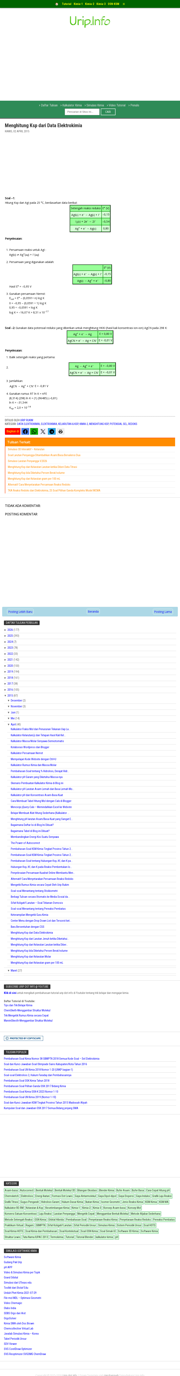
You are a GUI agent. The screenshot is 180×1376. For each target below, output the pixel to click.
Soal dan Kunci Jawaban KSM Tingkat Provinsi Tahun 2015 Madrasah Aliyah (45, 1102)
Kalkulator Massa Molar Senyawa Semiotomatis (37, 741)
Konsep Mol (134, 1207)
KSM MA (163, 1201)
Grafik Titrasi (11, 1201)
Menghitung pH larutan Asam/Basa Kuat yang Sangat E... (42, 819)
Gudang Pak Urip (13, 1262)
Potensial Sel (118, 423)
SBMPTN (40, 1225)
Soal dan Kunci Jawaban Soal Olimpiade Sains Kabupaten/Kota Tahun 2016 (45, 1064)
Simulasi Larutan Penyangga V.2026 (27, 461)
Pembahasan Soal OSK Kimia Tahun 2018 (26, 1080)
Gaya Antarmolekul (85, 1196)
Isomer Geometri (110, 1201)
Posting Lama (163, 612)
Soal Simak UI (107, 1231)
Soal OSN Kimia (89, 1231)
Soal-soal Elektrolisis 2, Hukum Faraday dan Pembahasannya (37, 1075)
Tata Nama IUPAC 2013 (35, 1237)
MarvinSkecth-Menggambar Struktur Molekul (28, 1020)
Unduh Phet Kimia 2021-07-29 (20, 1292)
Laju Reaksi (45, 1213)
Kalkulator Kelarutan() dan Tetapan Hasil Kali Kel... (38, 735)
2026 (10, 629)
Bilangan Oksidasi (87, 1190)
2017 (10, 683)
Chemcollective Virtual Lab (18, 1328)
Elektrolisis (27, 1196)
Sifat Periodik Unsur (85, 1225)
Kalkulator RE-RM (14, 1207)
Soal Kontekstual (69, 1231)
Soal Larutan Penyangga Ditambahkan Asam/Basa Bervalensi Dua (44, 455)
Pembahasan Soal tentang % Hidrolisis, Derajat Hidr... (40, 771)
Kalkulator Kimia (72, 105)
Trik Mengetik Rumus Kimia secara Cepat (26, 1015)
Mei (13, 718)
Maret (14, 970)
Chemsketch (12, 1196)
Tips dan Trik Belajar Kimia (18, 1005)
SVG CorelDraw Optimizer (18, 1348)
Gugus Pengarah (30, 1201)
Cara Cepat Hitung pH (158, 1190)
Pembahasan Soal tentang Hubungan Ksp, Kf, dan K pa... (42, 860)
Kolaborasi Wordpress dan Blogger (30, 747)
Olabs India (10, 1308)
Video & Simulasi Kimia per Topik (22, 1272)
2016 (10, 689)
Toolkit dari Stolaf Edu (16, 1287)
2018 (10, 677)
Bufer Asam (123, 1190)
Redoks (132, 423)
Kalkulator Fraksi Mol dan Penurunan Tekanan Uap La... (40, 729)
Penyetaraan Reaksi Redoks (135, 1219)
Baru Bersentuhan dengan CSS (27, 926)
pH (116, 1237)
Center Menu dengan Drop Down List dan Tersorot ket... (41, 920)
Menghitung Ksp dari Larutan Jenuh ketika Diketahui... (40, 938)
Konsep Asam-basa (114, 1207)
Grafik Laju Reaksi (162, 1196)
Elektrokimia (49, 423)
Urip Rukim (26, 420)
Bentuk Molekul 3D (65, 1190)
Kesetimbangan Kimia (57, 1207)
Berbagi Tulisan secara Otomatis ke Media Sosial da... (40, 896)
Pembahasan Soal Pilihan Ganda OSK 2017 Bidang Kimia (35, 1086)
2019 (10, 671)
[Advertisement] (104, 70)
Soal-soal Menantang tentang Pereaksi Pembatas (38, 908)
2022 (10, 653)
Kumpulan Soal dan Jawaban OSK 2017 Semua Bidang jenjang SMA (41, 1108)
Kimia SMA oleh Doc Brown (19, 1323)
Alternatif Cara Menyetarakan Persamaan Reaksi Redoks (39, 484)
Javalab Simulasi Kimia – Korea (21, 1333)
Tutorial (70, 1237)
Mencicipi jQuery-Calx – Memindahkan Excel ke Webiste (41, 807)
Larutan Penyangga (64, 1213)
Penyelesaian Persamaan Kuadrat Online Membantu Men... (43, 872)
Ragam (30, 1225)
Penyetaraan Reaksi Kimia (103, 1219)
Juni (13, 712)
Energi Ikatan (42, 1196)
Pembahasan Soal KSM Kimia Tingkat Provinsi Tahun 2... (42, 848)
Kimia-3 (97, 1207)
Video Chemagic (13, 1303)
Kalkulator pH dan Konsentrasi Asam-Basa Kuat (37, 795)
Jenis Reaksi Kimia (132, 1201)
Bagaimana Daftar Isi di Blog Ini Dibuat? (32, 824)
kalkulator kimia (104, 1237)
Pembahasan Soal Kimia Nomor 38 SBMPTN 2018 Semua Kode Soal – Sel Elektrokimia (51, 1058)
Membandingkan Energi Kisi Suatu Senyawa (35, 836)
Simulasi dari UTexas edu (18, 1282)
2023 (10, 647)
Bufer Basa (138, 1190)
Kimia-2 (84, 423)
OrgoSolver (10, 1318)
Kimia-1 (76, 1207)
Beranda (93, 611)
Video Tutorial (117, 105)
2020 (10, 665)
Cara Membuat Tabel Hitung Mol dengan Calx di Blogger (41, 801)
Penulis (134, 105)
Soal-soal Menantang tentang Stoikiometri (34, 890)
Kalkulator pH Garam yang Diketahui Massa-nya (37, 777)
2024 (10, 641)
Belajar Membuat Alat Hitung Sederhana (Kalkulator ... (40, 812)
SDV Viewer (10, 1343)
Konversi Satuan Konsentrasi (21, 1213)
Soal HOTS (149, 1225)
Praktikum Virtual (14, 1225)
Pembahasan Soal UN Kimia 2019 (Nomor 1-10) (30, 1097)
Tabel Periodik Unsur (15, 1338)
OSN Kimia (40, 1219)
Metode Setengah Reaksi (18, 1219)
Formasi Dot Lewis (62, 1196)
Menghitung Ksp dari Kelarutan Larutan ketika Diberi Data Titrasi (42, 466)
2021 (10, 659)
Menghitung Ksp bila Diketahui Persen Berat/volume (36, 472)
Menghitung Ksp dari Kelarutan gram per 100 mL (34, 478)
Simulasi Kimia (95, 105)
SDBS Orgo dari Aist (15, 1313)
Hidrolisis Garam (50, 1201)
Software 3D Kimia (128, 1231)
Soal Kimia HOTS (14, 1231)
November (17, 706)
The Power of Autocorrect (25, 843)
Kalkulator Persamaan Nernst (27, 753)
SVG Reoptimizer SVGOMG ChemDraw (25, 1354)
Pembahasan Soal (76, 1219)
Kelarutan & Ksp (68, 423)
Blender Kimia (106, 1190)
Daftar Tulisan (49, 105)
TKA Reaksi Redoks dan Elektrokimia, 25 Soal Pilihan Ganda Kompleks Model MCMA (54, 490)
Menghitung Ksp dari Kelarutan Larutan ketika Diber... (39, 944)
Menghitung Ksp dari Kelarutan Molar (31, 956)
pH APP (8, 1267)
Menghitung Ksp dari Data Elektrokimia (32, 932)
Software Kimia (149, 1231)
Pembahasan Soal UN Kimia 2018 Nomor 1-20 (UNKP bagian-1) (38, 1069)
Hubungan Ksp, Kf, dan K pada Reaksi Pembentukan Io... (41, 866)
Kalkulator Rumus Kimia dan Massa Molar (33, 765)
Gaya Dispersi (126, 1196)
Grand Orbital (11, 1277)
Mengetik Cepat (86, 1213)
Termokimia (56, 1237)
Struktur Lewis (12, 1237)
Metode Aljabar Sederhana (145, 1213)
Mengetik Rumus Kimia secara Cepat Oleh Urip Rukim (40, 884)
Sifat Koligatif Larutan (60, 1225)
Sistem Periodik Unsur (129, 1225)
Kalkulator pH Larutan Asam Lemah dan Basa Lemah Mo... (42, 789)
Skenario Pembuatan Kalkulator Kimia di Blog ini (37, 783)
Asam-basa (11, 1190)
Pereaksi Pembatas (164, 1219)
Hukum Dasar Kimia (72, 1201)
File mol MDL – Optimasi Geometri (22, 1297)
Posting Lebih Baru (20, 612)
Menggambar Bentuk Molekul (113, 1213)
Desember (17, 700)
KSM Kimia (151, 1201)
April (13, 724)
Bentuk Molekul (44, 1190)
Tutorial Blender (84, 1237)
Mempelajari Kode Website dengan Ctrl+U (33, 759)
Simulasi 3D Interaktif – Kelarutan (26, 449)
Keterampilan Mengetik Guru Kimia (29, 914)
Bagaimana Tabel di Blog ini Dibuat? (30, 831)
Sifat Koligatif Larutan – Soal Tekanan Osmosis (37, 902)
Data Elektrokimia (28, 423)
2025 (10, 635)
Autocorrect (27, 1190)
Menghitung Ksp (99, 423)
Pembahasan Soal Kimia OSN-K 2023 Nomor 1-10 (31, 1091)
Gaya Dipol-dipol (107, 1196)
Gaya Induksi (143, 1196)
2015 (10, 695)
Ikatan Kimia (92, 1201)
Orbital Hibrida (56, 1219)
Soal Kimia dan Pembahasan (41, 1231)
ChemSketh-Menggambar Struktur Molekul (27, 1010)
